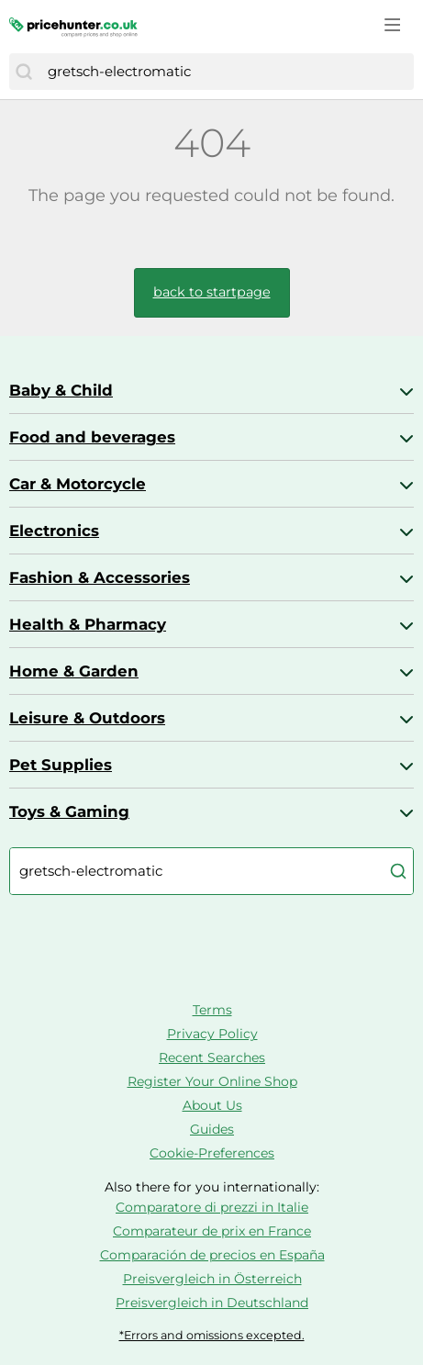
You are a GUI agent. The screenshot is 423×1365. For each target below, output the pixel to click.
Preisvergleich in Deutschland (212, 1302)
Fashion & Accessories (99, 577)
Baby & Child (61, 390)
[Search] (24, 71)
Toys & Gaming (69, 811)
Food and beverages (92, 437)
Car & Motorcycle (77, 484)
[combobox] (226, 71)
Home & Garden (74, 671)
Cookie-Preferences (212, 1153)
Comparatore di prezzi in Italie (212, 1207)
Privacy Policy (212, 1033)
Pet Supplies (60, 764)
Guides (212, 1129)
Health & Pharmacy (87, 624)
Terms (212, 1009)
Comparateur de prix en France (212, 1231)
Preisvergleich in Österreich (212, 1278)
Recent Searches (212, 1057)
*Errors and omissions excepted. (212, 1335)
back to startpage (212, 292)
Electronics (54, 530)
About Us (212, 1105)
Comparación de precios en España (212, 1255)
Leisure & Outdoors (87, 718)
